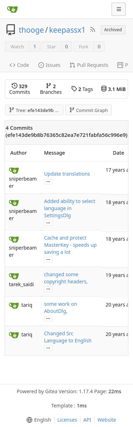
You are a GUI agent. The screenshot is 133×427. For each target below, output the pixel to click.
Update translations (67, 173)
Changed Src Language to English (68, 337)
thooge (31, 29)
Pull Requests (89, 65)
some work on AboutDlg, (60, 307)
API (87, 419)
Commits (19, 89)
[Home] (12, 9)
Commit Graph (88, 110)
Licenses (67, 419)
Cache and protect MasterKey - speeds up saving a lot (70, 244)
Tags (82, 89)
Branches (51, 89)
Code (19, 65)
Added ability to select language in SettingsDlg (69, 208)
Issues (49, 65)
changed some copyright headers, (66, 278)
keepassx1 (67, 29)
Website (107, 419)
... (48, 181)
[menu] (37, 420)
